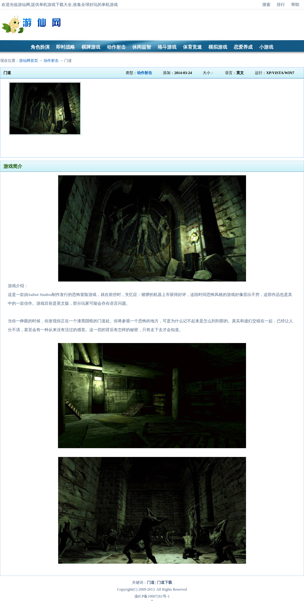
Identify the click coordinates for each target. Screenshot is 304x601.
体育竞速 (192, 47)
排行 (281, 4)
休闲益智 (141, 47)
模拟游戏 (217, 47)
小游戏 (266, 47)
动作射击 (116, 47)
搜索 (266, 4)
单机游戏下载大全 (55, 4)
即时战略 (65, 47)
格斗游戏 (167, 47)
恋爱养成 (243, 47)
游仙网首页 (28, 60)
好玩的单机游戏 (103, 4)
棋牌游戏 (90, 47)
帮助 (295, 4)
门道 (68, 60)
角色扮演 (40, 47)
